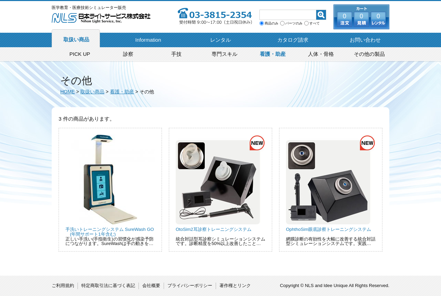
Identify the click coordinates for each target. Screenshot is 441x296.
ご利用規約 (63, 285)
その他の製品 (369, 54)
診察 (128, 54)
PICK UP (79, 54)
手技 (176, 54)
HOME (67, 91)
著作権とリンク (235, 285)
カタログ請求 (292, 40)
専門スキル (224, 54)
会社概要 (151, 285)
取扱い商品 (76, 39)
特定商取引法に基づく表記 (108, 285)
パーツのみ (293, 23)
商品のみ (271, 23)
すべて (314, 23)
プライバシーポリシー (189, 285)
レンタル (220, 40)
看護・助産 (273, 54)
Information (148, 40)
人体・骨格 (321, 54)
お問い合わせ (365, 40)
